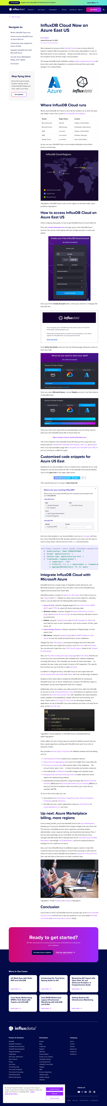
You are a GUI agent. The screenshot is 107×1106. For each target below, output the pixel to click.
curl (74, 542)
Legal (69, 1100)
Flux (55, 598)
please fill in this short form (87, 853)
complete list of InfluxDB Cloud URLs (82, 447)
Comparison (94, 1100)
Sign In (80, 10)
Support (41, 1049)
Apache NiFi (50, 674)
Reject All (54, 1094)
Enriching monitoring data (53, 765)
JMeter (69, 674)
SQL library (84, 655)
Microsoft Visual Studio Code (59, 695)
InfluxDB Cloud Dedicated (17, 1049)
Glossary (42, 1080)
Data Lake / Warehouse (16, 1057)
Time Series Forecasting (16, 1072)
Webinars (42, 1052)
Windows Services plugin (60, 614)
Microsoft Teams (60, 798)
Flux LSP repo (54, 706)
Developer (55, 43)
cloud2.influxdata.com (56, 227)
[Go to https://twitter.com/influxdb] (82, 1092)
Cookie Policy (84, 1100)
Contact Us (72, 10)
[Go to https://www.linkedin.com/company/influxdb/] (85, 1091)
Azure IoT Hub (49, 605)
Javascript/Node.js (50, 807)
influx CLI (83, 444)
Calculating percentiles (52, 758)
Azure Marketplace (87, 823)
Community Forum (44, 1062)
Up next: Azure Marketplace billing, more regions (21, 58)
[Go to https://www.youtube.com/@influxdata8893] (79, 1092)
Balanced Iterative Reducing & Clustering (74, 783)
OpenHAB (59, 674)
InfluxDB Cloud (69, 48)
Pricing (64, 10)
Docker (81, 645)
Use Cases (41, 10)
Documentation (44, 1054)
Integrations (12, 1054)
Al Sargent (45, 38)
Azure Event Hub (82, 605)
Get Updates (19, 94)
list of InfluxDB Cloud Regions (74, 113)
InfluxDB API (57, 444)
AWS (40, 1069)
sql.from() (73, 667)
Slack (77, 798)
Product (49, 43)
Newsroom (73, 1049)
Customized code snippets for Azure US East (21, 44)
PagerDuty (70, 798)
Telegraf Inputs (43, 1075)
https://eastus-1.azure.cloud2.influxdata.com (69, 437)
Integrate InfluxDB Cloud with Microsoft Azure (21, 51)
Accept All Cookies (55, 1089)
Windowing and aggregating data (56, 762)
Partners (72, 1047)
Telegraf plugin (62, 620)
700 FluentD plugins (73, 648)
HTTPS (54, 608)
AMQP (92, 605)
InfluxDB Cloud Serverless (17, 1047)
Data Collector (13, 1059)
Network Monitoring (15, 1077)
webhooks (61, 801)
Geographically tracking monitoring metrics (59, 774)
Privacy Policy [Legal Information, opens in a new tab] (13, 1094)
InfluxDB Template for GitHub (82, 620)
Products (30, 10)
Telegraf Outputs (44, 1077)
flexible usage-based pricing (84, 61)
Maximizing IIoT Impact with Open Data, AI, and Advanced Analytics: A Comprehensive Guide (83, 981)
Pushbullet (47, 801)
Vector (43, 674)
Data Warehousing (14, 1075)
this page (86, 536)
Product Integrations (45, 1072)
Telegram (89, 798)
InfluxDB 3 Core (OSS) (46, 1064)
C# (58, 807)
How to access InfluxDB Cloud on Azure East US (22, 38)
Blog (40, 1044)
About (72, 1041)
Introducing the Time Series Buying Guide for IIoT (53, 979)
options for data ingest (71, 595)
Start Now (93, 10)
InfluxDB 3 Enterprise (15, 1044)
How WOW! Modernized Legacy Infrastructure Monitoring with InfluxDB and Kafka (51, 1001)
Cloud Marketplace (66, 840)
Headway (58, 900)
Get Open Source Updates (42, 952)
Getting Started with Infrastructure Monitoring (82, 998)
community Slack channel (61, 918)
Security (75, 1100)
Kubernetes (91, 645)
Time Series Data (14, 1067)
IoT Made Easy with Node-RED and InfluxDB (22, 979)
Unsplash (68, 900)
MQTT (46, 608)
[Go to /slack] (94, 1092)
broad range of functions (61, 751)
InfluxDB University (45, 1059)
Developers (53, 10)
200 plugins (57, 642)
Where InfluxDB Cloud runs (20, 32)
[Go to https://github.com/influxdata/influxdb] (90, 1092)
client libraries (84, 804)
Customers (42, 1047)
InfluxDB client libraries (71, 444)
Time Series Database (15, 1069)
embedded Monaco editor (64, 692)
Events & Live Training (46, 1057)
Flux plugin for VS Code (64, 700)
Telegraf (94, 444)
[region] (34, 1093)
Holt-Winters (60, 771)
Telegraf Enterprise (14, 1052)
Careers (72, 1044)
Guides (41, 1041)
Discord (83, 798)
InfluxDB (11, 1041)
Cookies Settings (54, 1098)
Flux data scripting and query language (61, 655)
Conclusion (15, 63)
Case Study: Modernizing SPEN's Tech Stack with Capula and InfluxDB (21, 999)
